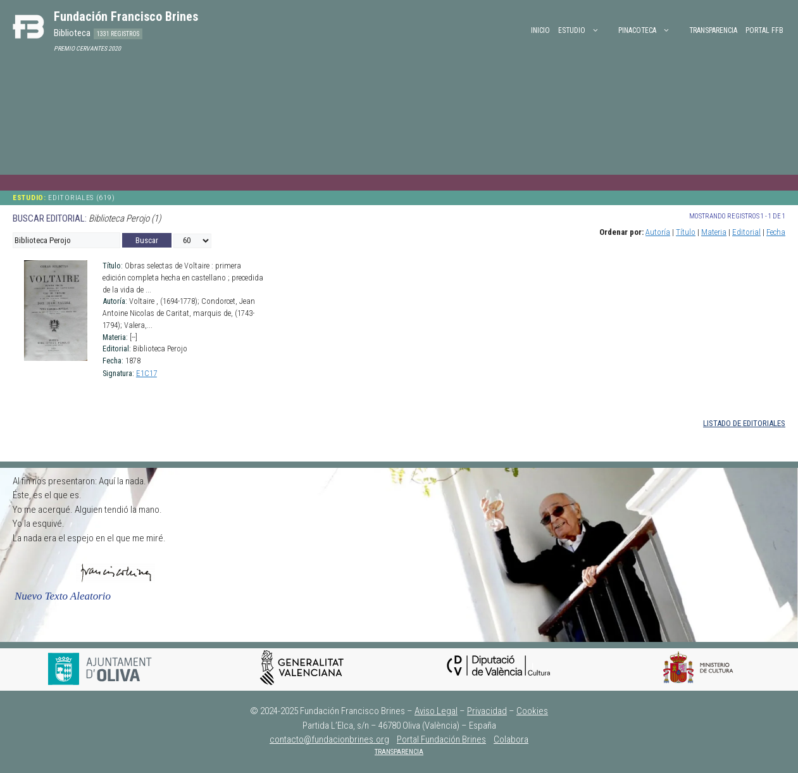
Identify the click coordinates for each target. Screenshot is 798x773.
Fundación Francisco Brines (126, 16)
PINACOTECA (650, 30)
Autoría (657, 232)
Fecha (775, 232)
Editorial (746, 232)
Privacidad (487, 711)
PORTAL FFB (764, 30)
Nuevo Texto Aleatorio (63, 596)
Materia (713, 232)
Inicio (540, 30)
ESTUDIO (585, 30)
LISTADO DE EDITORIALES (744, 423)
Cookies (532, 711)
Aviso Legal (436, 711)
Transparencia (713, 30)
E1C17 (146, 373)
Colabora (511, 739)
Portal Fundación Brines (441, 739)
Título (685, 232)
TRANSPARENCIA (399, 752)
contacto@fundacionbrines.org (329, 739)
